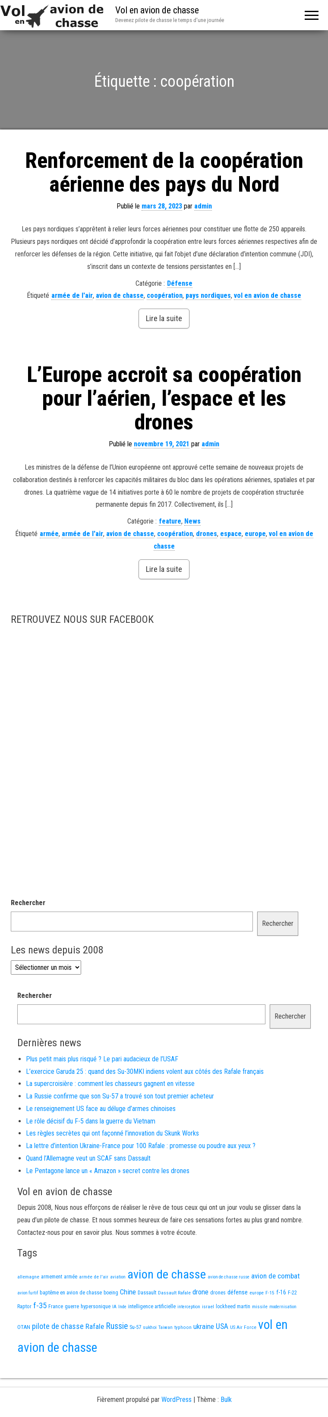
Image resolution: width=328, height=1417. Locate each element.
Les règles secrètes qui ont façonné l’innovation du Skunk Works (112, 1133)
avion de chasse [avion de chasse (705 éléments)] (166, 1274)
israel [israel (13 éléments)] (208, 1306)
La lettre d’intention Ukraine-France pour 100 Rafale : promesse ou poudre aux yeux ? (140, 1146)
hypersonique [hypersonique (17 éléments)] (95, 1306)
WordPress (176, 1399)
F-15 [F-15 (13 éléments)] (269, 1293)
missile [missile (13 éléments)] (260, 1306)
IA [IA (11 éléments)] (114, 1307)
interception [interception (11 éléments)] (188, 1307)
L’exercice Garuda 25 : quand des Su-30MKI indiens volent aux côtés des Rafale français (145, 1071)
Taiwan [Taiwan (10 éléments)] (165, 1327)
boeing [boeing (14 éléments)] (111, 1293)
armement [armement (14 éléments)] (51, 1277)
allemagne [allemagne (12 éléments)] (28, 1277)
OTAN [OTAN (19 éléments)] (23, 1327)
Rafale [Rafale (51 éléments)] (94, 1326)
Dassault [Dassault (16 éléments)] (147, 1292)
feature (170, 521)
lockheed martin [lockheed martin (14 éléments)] (233, 1306)
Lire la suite (164, 318)
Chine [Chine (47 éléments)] (128, 1292)
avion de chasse (120, 295)
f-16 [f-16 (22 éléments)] (281, 1292)
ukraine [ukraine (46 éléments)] (203, 1326)
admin (203, 206)
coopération (165, 295)
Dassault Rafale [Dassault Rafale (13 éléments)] (174, 1293)
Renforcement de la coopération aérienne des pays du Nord (164, 172)
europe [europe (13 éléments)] (256, 1293)
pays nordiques (208, 295)
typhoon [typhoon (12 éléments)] (183, 1327)
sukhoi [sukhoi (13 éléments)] (150, 1327)
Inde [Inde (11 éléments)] (122, 1307)
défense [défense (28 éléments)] (237, 1292)
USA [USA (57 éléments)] (222, 1326)
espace (231, 534)
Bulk (226, 1399)
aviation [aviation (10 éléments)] (118, 1277)
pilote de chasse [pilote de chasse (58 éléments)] (58, 1326)
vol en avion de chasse (267, 295)
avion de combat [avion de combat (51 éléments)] (275, 1276)
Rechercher (28, 903)
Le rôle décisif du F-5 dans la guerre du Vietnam (90, 1121)
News (192, 521)
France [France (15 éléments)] (55, 1306)
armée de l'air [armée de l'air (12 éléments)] (93, 1277)
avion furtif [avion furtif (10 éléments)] (27, 1293)
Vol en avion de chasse (157, 10)
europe (255, 534)
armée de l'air (72, 295)
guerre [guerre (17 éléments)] (72, 1306)
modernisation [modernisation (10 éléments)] (282, 1307)
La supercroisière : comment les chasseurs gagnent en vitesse (110, 1083)
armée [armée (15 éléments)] (70, 1277)
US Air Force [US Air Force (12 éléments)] (243, 1327)
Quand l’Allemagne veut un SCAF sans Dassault (88, 1158)
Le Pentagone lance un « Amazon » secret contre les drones (107, 1171)
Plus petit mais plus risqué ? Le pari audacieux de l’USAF (102, 1059)
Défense (179, 283)
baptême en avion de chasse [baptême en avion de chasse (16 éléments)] (71, 1292)
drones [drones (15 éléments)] (218, 1293)
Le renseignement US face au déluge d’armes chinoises (101, 1109)
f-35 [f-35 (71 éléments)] (40, 1305)
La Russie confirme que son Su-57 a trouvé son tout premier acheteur (120, 1096)
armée (49, 534)
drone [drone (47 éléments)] (200, 1292)
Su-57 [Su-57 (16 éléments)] (135, 1327)
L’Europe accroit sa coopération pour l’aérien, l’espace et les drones (164, 398)
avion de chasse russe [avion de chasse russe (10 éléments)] (228, 1277)
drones (206, 534)
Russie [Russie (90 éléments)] (117, 1326)
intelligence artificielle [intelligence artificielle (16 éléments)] (152, 1306)
